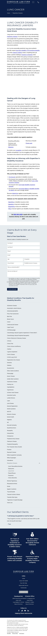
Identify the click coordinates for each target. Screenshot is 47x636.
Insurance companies (27, 54)
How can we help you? (12, 271)
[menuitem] (23, 305)
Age (8, 259)
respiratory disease (12, 36)
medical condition (17, 52)
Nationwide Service (23, 585)
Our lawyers (12, 177)
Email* (9, 255)
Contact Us (23, 592)
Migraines (10, 147)
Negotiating (11, 206)
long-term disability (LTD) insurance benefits (28, 50)
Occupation (27, 259)
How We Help (23, 583)
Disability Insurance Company (31, 263)
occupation (18, 150)
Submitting (11, 202)
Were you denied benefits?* (13, 267)
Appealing (11, 204)
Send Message (12, 289)
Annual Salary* (11, 263)
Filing (9, 208)
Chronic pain (29, 143)
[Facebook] (19, 610)
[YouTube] (25, 610)
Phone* (9, 251)
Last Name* (10, 247)
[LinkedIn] (28, 610)
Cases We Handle (23, 580)
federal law (15, 193)
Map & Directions (18, 604)
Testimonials (23, 587)
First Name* (10, 243)
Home (23, 578)
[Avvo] (22, 610)
